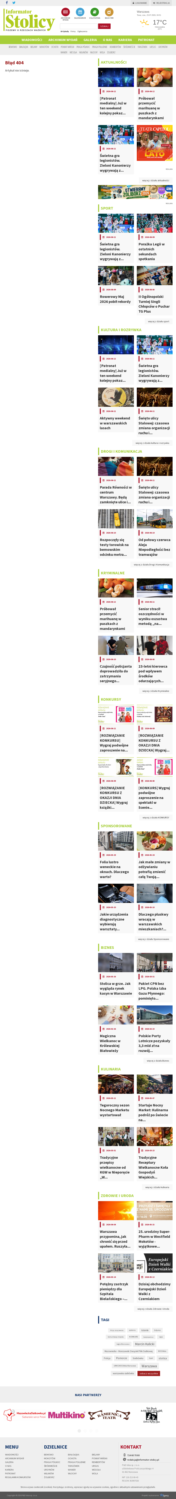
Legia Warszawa (123, 1344)
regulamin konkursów (18, 1477)
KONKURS (133, 1337)
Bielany (33, 47)
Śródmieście (129, 47)
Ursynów (162, 47)
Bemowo (13, 47)
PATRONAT (146, 40)
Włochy (93, 52)
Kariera (125, 40)
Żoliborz (111, 52)
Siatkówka (138, 1358)
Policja (107, 1358)
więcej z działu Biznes (158, 1060)
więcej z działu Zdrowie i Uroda (153, 1308)
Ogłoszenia (82, 31)
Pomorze (121, 1358)
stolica (163, 1358)
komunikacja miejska (116, 1337)
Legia (161, 1337)
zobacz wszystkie (149, 1373)
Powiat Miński (67, 47)
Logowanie (140, 3)
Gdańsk (144, 1330)
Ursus (153, 47)
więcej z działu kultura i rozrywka (152, 443)
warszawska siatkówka (123, 1373)
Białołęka (23, 47)
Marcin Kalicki (144, 1344)
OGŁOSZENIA (94, 13)
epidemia (132, 1330)
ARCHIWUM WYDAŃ (65, 14)
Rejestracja (161, 3)
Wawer (64, 52)
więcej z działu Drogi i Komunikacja (151, 564)
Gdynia (157, 1330)
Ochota (54, 47)
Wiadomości (32, 40)
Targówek (142, 47)
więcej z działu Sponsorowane (153, 939)
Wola (102, 52)
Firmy (73, 31)
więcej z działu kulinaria (157, 1187)
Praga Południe (99, 47)
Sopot (151, 1358)
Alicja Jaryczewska (116, 1330)
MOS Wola (162, 1351)
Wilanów (83, 52)
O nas (107, 40)
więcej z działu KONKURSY (156, 817)
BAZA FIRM (109, 13)
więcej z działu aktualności (155, 180)
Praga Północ (83, 47)
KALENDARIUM (80, 13)
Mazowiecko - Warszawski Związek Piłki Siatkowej (129, 1351)
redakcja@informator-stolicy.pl (143, 1459)
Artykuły (65, 31)
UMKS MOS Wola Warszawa (125, 1366)
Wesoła (73, 52)
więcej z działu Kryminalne (155, 690)
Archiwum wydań (62, 40)
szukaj (104, 26)
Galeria (90, 40)
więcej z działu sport (158, 321)
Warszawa (149, 1366)
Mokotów (44, 47)
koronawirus (148, 1337)
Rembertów (115, 47)
